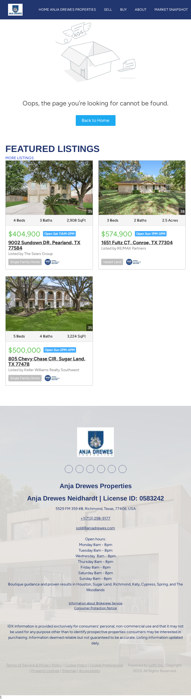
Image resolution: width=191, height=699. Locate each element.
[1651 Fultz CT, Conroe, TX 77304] (142, 188)
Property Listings (45, 671)
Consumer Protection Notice (95, 608)
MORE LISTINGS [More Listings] (19, 158)
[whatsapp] (122, 469)
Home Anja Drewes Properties (67, 10)
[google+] (112, 469)
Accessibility (89, 671)
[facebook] (69, 469)
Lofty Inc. (156, 665)
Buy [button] (123, 10)
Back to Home (95, 120)
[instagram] (90, 469)
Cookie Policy (75, 665)
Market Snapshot (171, 10)
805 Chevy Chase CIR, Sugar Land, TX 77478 (46, 361)
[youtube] (101, 469)
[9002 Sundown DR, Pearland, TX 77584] (49, 188)
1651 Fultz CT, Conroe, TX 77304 (137, 243)
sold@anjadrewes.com (95, 528)
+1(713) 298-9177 (95, 518)
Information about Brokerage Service (95, 603)
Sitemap (69, 671)
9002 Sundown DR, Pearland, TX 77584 (44, 245)
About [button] (140, 10)
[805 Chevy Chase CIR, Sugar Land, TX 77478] (49, 303)
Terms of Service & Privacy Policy (34, 665)
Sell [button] (108, 10)
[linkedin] (79, 469)
